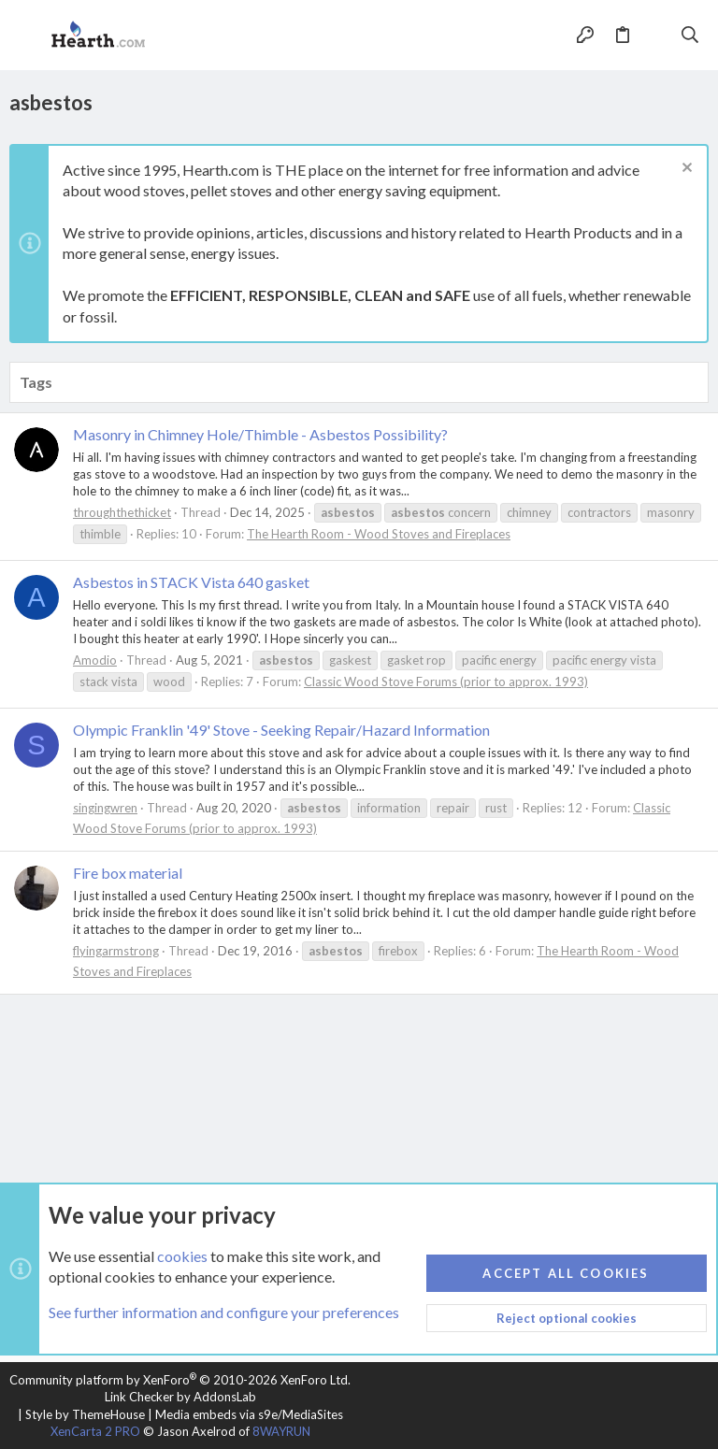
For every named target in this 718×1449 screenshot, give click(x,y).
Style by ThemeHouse (85, 1414)
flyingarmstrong (116, 950)
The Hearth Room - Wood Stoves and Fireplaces (378, 533)
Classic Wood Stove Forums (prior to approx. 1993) (446, 681)
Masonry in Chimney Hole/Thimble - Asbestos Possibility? (260, 434)
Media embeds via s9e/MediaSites (249, 1414)
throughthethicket (122, 512)
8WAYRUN (281, 1431)
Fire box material (127, 873)
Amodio (95, 660)
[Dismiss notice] (685, 169)
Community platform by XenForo (180, 1379)
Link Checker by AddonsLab (180, 1396)
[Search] (690, 35)
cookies (182, 1256)
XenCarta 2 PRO (95, 1431)
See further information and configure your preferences (224, 1313)
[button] (28, 35)
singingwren (105, 807)
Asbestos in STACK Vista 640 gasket (191, 582)
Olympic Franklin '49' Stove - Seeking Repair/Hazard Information (281, 730)
